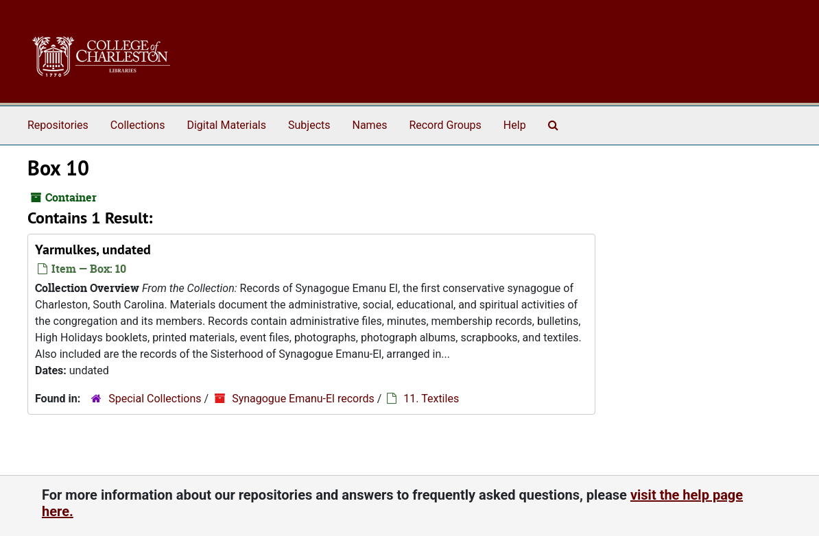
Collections (137, 125)
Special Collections (154, 398)
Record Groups (445, 125)
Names (370, 125)
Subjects (309, 125)
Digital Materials (226, 125)
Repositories (57, 125)
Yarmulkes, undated (93, 249)
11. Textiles (431, 398)
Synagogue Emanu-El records (303, 398)
